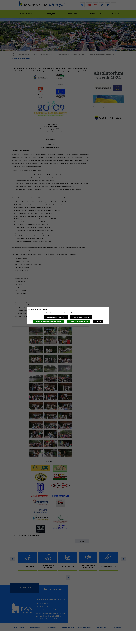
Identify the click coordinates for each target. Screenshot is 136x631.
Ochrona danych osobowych (56, 317)
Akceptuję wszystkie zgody (79, 321)
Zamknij (98, 321)
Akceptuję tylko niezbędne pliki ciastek (48, 321)
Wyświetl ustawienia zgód (81, 317)
